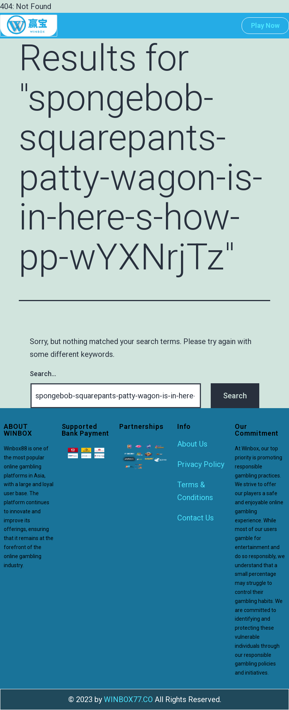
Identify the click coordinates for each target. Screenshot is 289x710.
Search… (43, 374)
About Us (192, 443)
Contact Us (195, 517)
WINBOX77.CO (128, 699)
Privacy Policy (200, 464)
